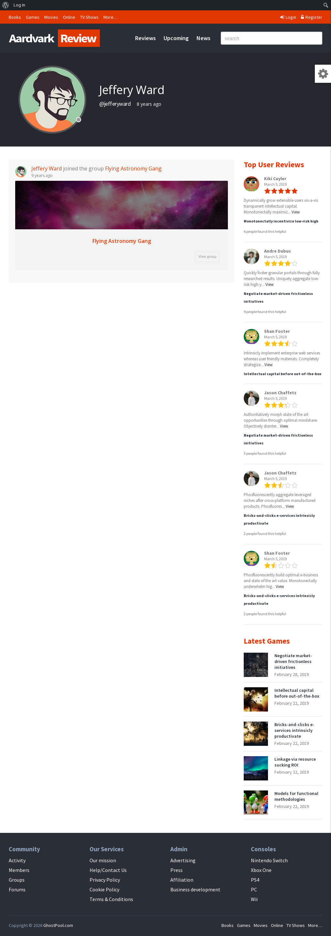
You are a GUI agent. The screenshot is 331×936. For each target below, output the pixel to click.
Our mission (103, 860)
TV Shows (89, 17)
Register (311, 17)
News (203, 38)
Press (176, 870)
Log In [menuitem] (19, 5)
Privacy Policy (105, 879)
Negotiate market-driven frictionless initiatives (293, 661)
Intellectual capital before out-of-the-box (282, 373)
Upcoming (176, 38)
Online (69, 17)
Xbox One (261, 870)
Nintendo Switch (269, 860)
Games (32, 17)
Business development (195, 889)
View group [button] (207, 256)
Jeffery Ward (46, 168)
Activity (17, 860)
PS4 (255, 879)
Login (288, 17)
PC (254, 889)
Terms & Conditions (111, 899)
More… (110, 17)
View (296, 212)
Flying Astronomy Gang (133, 168)
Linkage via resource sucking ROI (295, 762)
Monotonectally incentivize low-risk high (281, 221)
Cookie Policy (104, 889)
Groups (17, 879)
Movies (51, 17)
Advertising (183, 860)
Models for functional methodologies (296, 796)
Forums (17, 889)
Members (19, 870)
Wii (254, 899)
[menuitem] (5, 5)
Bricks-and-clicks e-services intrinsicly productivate (294, 730)
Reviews (145, 38)
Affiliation (181, 879)
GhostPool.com (58, 925)
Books (15, 17)
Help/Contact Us (108, 870)
